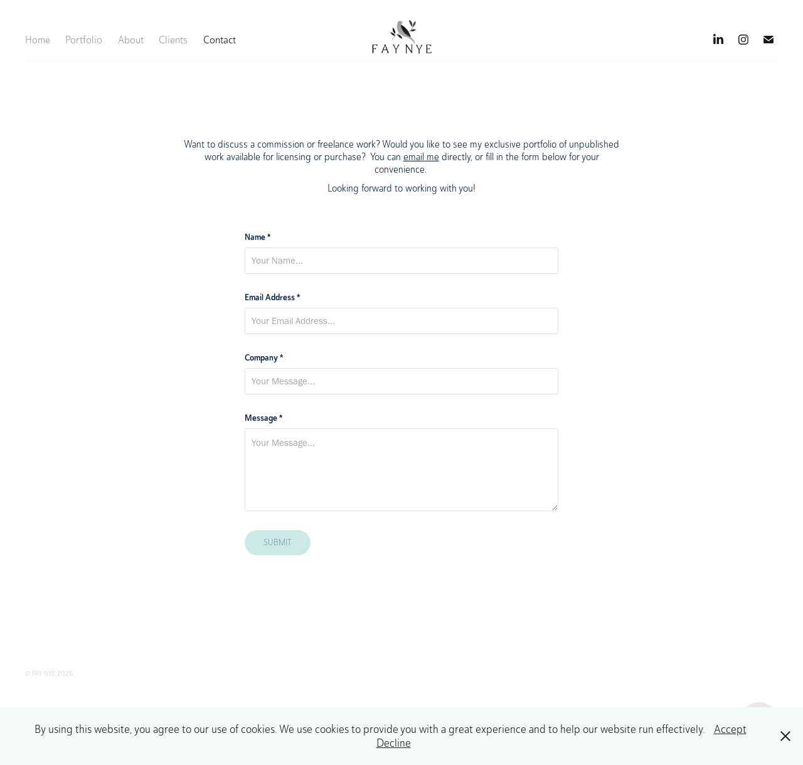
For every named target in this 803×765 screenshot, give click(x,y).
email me (421, 157)
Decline (393, 743)
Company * (264, 357)
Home (37, 39)
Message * (263, 417)
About (131, 39)
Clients (173, 39)
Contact (219, 39)
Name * (257, 236)
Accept (730, 729)
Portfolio (83, 39)
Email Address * (272, 297)
